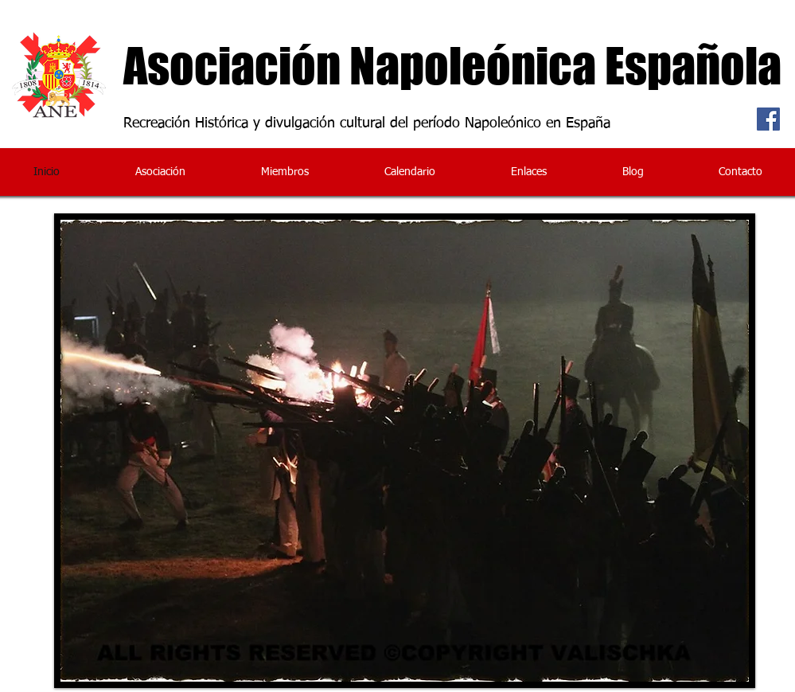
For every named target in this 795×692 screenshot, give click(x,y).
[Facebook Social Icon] (768, 119)
